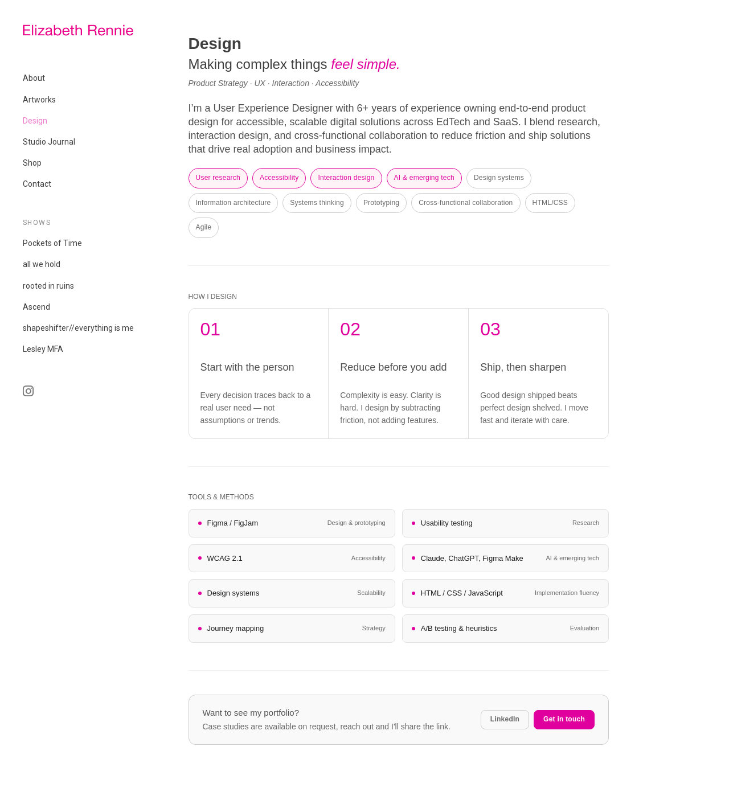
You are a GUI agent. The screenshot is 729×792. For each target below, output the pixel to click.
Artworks (39, 99)
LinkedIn (504, 719)
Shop (32, 162)
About (34, 78)
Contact (37, 183)
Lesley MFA (43, 349)
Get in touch (564, 719)
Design (35, 120)
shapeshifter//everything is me (78, 328)
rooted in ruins (48, 285)
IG (90, 397)
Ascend (36, 306)
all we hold (41, 264)
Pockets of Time (52, 243)
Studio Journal (49, 141)
